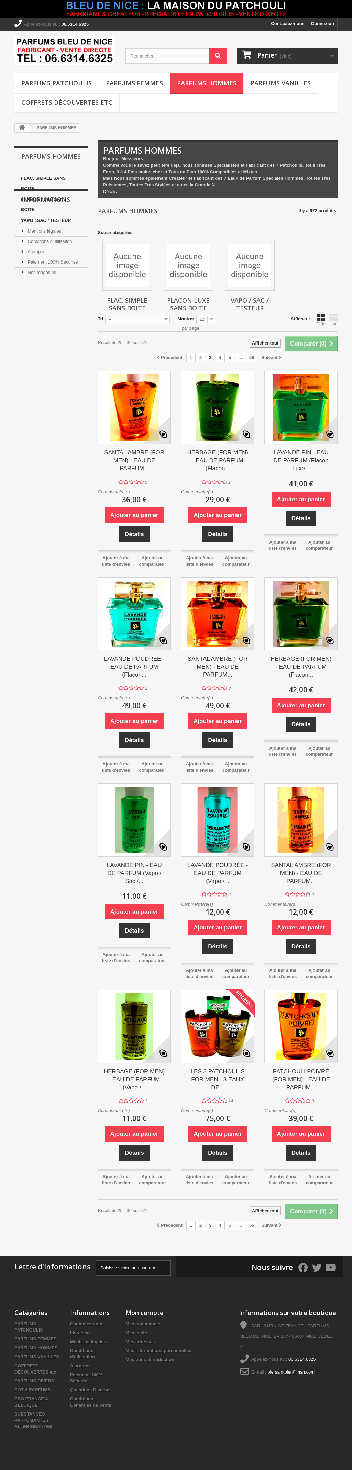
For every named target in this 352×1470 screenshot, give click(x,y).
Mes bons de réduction (149, 1359)
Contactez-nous (288, 23)
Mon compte (144, 1312)
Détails (110, 191)
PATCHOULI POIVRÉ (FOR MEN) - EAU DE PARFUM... (301, 1079)
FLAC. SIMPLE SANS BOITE (43, 183)
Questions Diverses (91, 1389)
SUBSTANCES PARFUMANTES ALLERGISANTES (33, 1420)
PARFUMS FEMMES (134, 83)
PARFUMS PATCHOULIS (56, 83)
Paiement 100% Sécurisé (52, 306)
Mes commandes (143, 1323)
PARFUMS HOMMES (206, 83)
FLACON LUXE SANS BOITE (43, 204)
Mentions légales (43, 275)
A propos (35, 296)
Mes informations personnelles (158, 1350)
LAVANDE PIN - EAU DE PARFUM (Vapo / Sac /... (134, 873)
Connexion (322, 23)
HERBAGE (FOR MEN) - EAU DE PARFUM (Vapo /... (134, 1079)
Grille (320, 319)
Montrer (185, 318)
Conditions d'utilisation (49, 285)
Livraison (36, 265)
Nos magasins (41, 316)
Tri (100, 318)
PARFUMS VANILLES (281, 83)
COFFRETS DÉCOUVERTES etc (66, 102)
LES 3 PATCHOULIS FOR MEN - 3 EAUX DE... (218, 1079)
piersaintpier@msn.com (291, 1372)
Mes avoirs (136, 1332)
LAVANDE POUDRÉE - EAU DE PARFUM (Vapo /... (217, 873)
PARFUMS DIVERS (34, 1381)
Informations (45, 247)
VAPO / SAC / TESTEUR (46, 220)
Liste (333, 319)
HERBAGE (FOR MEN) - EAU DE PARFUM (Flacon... (217, 460)
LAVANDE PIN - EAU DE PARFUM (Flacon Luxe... (301, 460)
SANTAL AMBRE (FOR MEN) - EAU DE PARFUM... (134, 460)
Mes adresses (140, 1341)
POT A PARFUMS (32, 1389)
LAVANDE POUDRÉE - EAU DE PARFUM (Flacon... (134, 667)
